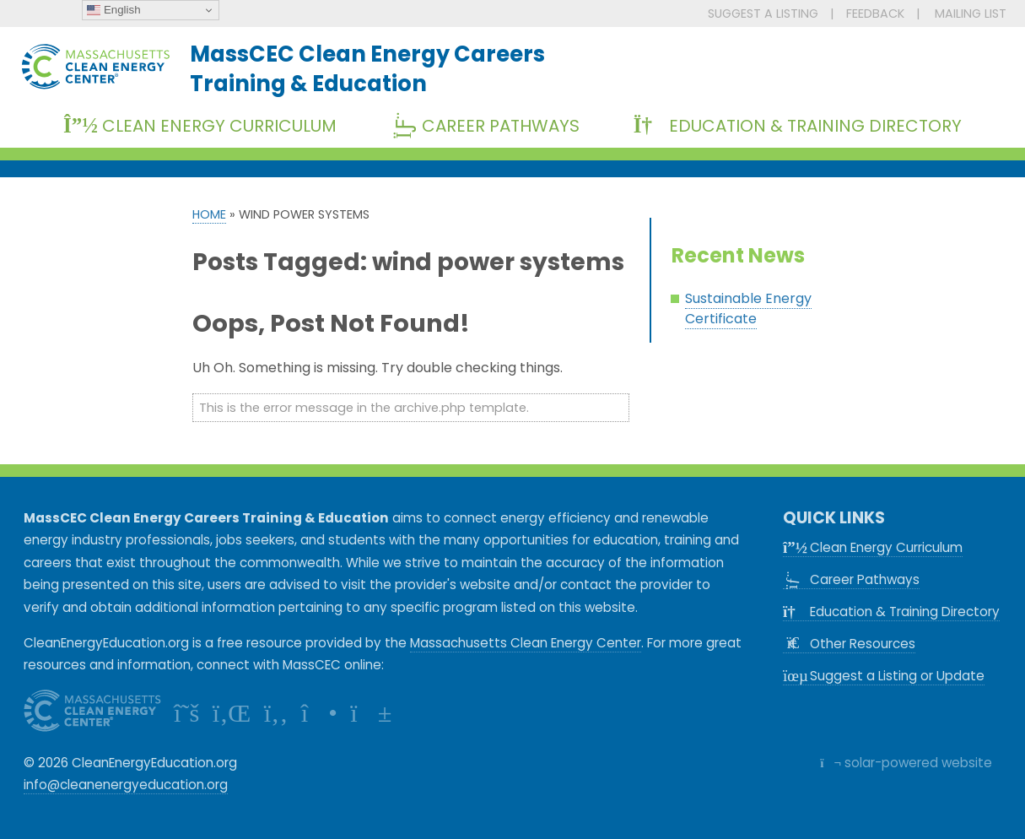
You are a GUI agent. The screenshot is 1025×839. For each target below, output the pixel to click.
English (113, 10)
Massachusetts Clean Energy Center (525, 643)
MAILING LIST (970, 13)
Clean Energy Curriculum (200, 126)
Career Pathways (491, 125)
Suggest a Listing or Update (884, 676)
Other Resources (849, 643)
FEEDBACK (875, 13)
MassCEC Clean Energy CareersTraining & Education (367, 68)
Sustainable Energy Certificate (748, 308)
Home (209, 214)
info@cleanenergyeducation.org (126, 784)
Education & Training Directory (798, 126)
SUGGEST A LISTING (763, 13)
